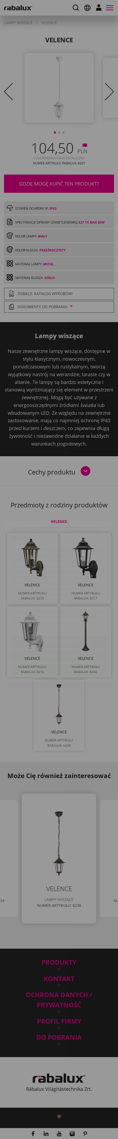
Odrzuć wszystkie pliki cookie (59, 624)
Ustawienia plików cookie (59, 611)
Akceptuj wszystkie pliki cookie (59, 638)
